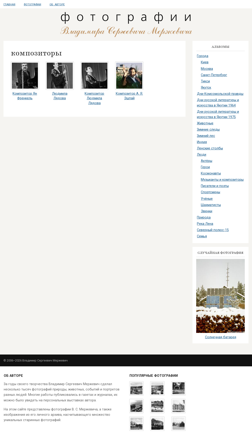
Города (202, 56)
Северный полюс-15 (213, 230)
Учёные (207, 199)
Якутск (206, 88)
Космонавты (211, 173)
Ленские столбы (210, 148)
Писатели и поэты (215, 186)
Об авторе (57, 4)
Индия (202, 142)
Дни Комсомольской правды (220, 94)
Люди (201, 155)
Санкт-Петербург (214, 75)
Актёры (206, 161)
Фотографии (32, 4)
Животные (205, 123)
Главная (9, 4)
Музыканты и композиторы (222, 180)
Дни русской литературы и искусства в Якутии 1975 (218, 114)
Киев (205, 62)
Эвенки (206, 211)
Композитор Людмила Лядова (94, 98)
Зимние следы (208, 130)
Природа (204, 217)
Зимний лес (206, 136)
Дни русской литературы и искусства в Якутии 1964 (218, 102)
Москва (207, 69)
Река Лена (205, 224)
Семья (202, 236)
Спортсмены (210, 192)
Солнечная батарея (220, 337)
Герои (205, 167)
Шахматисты (211, 205)
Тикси (205, 81)
